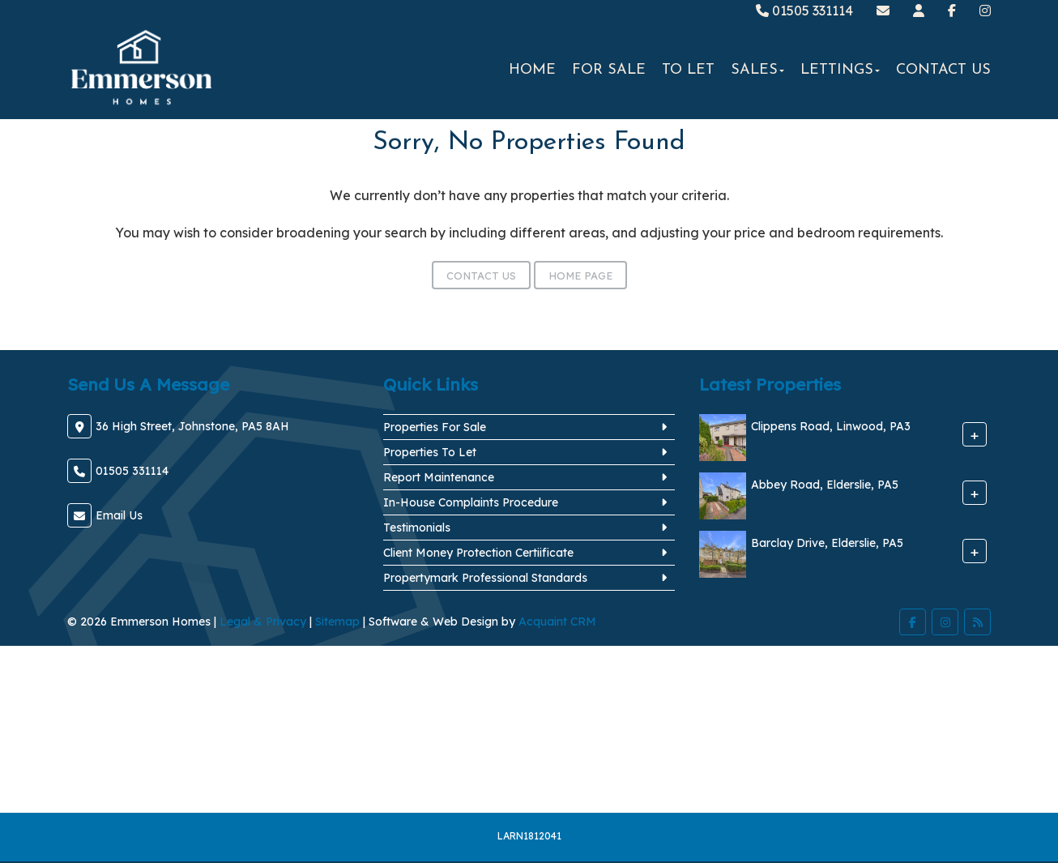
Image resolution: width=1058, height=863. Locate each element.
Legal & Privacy (263, 621)
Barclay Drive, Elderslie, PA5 (827, 543)
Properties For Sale (434, 427)
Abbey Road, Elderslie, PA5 (824, 485)
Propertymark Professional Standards (485, 577)
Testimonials (416, 527)
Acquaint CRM (557, 621)
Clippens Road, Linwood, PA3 (831, 427)
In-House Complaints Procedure (470, 502)
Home (532, 70)
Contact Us (943, 70)
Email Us (119, 515)
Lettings (840, 70)
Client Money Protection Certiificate (478, 552)
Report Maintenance (438, 477)
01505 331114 (804, 10)
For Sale (609, 70)
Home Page (580, 275)
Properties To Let (429, 452)
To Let (688, 70)
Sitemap (337, 621)
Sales (757, 70)
